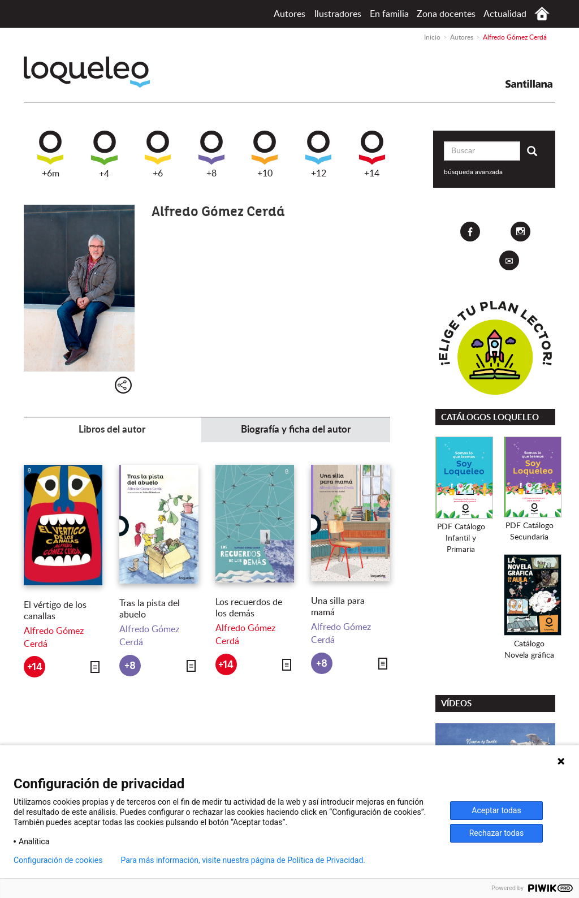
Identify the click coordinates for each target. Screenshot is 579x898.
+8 (211, 154)
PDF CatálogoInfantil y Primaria (461, 538)
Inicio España (542, 14)
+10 (265, 154)
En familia (389, 14)
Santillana (528, 84)
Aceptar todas (496, 810)
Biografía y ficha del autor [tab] (296, 429)
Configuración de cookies (58, 860)
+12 (318, 154)
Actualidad (504, 14)
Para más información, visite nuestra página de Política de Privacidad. (242, 860)
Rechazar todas (496, 832)
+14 (372, 154)
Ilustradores (337, 14)
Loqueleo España (87, 72)
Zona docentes (446, 14)
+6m (50, 154)
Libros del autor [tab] (112, 429)
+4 (104, 155)
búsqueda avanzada (473, 172)
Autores (289, 14)
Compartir (123, 385)
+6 (158, 154)
